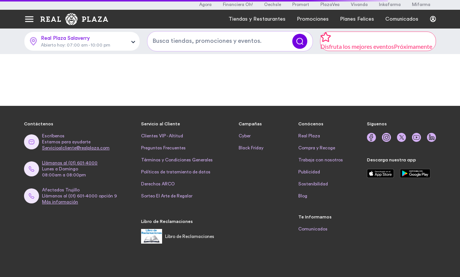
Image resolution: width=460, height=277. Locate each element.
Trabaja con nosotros (320, 160)
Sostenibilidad (313, 184)
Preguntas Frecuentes (163, 148)
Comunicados (313, 229)
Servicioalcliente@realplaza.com (76, 148)
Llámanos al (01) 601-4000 (70, 163)
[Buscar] (299, 41)
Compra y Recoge (316, 148)
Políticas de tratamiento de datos (175, 172)
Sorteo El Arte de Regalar (166, 196)
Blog (302, 196)
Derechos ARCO (158, 184)
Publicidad (309, 172)
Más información (60, 202)
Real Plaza (309, 136)
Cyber (245, 136)
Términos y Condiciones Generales (177, 160)
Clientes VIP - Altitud (162, 136)
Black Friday (251, 148)
